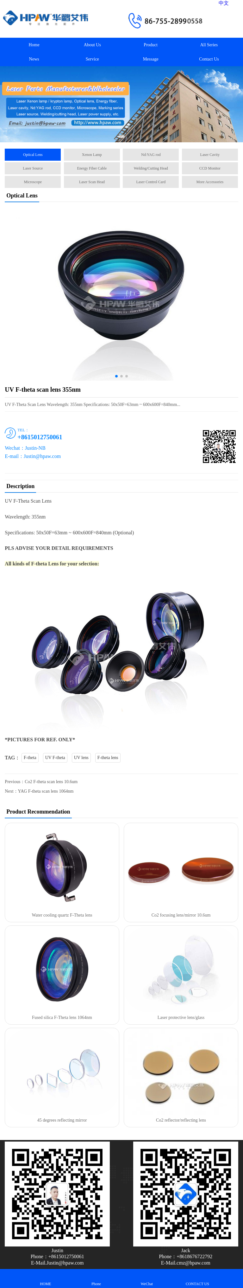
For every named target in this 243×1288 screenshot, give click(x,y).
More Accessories (210, 182)
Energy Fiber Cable (92, 168)
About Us (92, 44)
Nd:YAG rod (151, 154)
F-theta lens (107, 757)
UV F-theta (55, 757)
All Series (209, 44)
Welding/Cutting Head (151, 168)
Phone (96, 1278)
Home (33, 44)
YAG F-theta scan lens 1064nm (46, 791)
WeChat (147, 1278)
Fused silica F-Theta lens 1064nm (62, 1017)
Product (151, 44)
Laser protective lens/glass (181, 1017)
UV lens (81, 757)
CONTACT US (197, 1278)
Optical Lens (33, 154)
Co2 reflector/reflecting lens (181, 1120)
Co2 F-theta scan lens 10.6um (51, 781)
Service (92, 59)
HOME (45, 1278)
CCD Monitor (210, 168)
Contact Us (209, 59)
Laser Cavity (210, 154)
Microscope (33, 182)
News (34, 59)
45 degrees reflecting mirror (62, 1120)
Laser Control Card (151, 182)
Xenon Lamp (92, 154)
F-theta (30, 757)
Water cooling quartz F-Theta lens (62, 915)
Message (151, 59)
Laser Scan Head (92, 182)
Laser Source (33, 168)
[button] (121, 136)
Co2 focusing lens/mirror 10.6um (181, 915)
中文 (224, 3)
